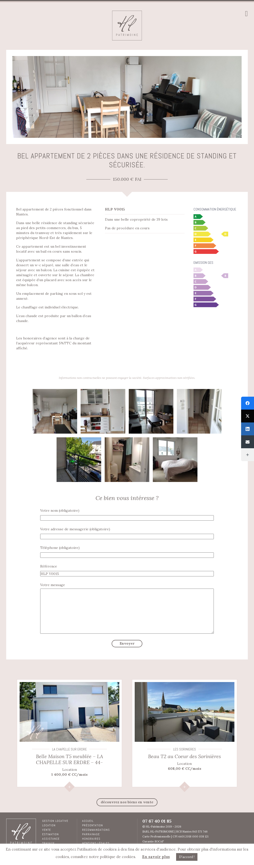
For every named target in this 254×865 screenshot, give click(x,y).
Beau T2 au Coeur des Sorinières (184, 756)
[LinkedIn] (247, 428)
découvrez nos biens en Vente (127, 802)
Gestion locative (55, 821)
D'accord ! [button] (186, 857)
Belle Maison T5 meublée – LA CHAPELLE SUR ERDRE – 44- (69, 759)
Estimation (50, 834)
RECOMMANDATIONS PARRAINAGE (96, 832)
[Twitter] (247, 416)
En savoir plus (156, 856)
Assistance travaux (51, 841)
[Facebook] (247, 403)
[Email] (247, 441)
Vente (46, 830)
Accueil (88, 821)
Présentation (92, 825)
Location (49, 825)
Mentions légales (96, 843)
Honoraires (91, 839)
